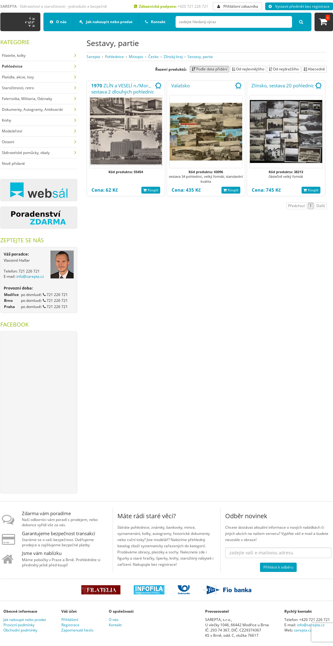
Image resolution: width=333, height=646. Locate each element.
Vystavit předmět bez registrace (299, 6)
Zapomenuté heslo (77, 630)
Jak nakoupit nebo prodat (105, 21)
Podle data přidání (209, 69)
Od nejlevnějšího (248, 69)
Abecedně (314, 69)
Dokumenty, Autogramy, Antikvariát (32, 109)
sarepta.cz (303, 630)
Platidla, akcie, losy (18, 77)
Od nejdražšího (284, 69)
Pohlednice (114, 56)
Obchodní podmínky (20, 630)
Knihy (6, 120)
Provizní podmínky (19, 624)
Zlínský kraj (173, 56)
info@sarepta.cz (30, 276)
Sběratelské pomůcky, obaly (26, 152)
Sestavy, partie (200, 56)
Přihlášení (69, 619)
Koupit (150, 190)
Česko (153, 56)
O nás (58, 21)
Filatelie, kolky (14, 55)
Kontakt (155, 21)
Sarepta (93, 56)
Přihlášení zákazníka (237, 6)
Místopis (136, 56)
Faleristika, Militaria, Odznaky (27, 98)
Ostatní (8, 141)
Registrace (70, 624)
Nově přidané (13, 163)
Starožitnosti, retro (18, 87)
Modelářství (12, 131)
